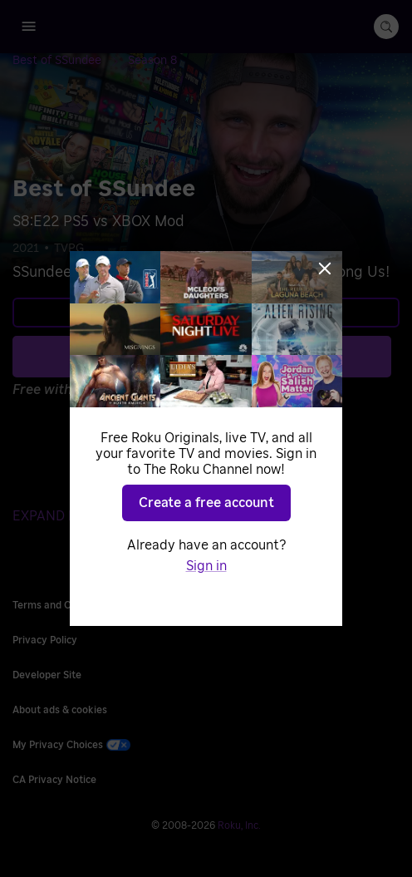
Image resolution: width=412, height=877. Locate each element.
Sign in (206, 566)
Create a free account (206, 503)
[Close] (324, 268)
